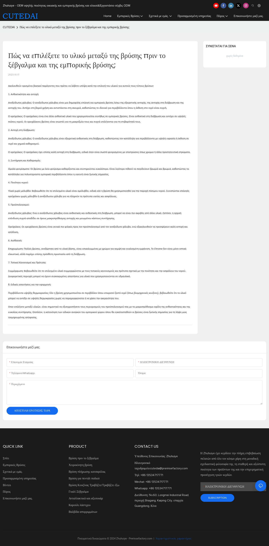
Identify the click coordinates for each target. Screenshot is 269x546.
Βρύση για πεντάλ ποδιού (84, 478)
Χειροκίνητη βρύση (80, 465)
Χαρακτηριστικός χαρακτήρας (173, 538)
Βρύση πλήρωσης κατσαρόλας (87, 471)
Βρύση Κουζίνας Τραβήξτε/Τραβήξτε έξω (94, 485)
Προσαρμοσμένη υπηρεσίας (19, 478)
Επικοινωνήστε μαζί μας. (18, 498)
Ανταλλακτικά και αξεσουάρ (86, 498)
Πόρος (7, 491)
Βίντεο (7, 485)
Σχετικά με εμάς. (12, 471)
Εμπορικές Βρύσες (14, 465)
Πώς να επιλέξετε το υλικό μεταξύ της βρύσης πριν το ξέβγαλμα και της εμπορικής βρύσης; (74, 27)
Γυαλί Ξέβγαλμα (79, 491)
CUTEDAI (9, 27)
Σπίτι (6, 458)
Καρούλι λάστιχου (80, 505)
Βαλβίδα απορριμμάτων (83, 511)
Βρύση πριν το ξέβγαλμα (84, 458)
